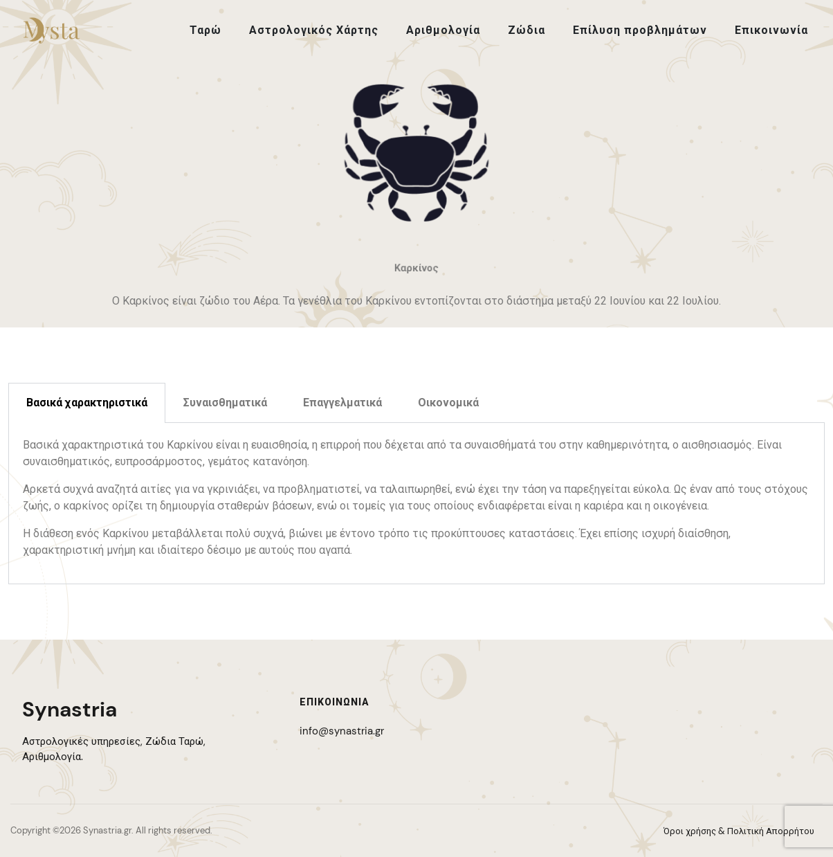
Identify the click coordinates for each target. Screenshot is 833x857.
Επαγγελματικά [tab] (342, 402)
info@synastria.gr (342, 731)
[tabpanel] (416, 503)
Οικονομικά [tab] (448, 402)
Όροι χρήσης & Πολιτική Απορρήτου (738, 831)
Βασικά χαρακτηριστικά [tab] (86, 402)
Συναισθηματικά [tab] (225, 402)
